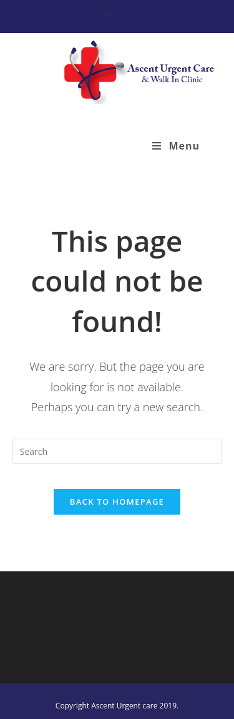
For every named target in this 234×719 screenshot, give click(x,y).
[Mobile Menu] (176, 146)
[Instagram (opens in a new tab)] (122, 15)
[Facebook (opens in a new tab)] (109, 15)
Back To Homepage (117, 501)
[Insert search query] (117, 451)
